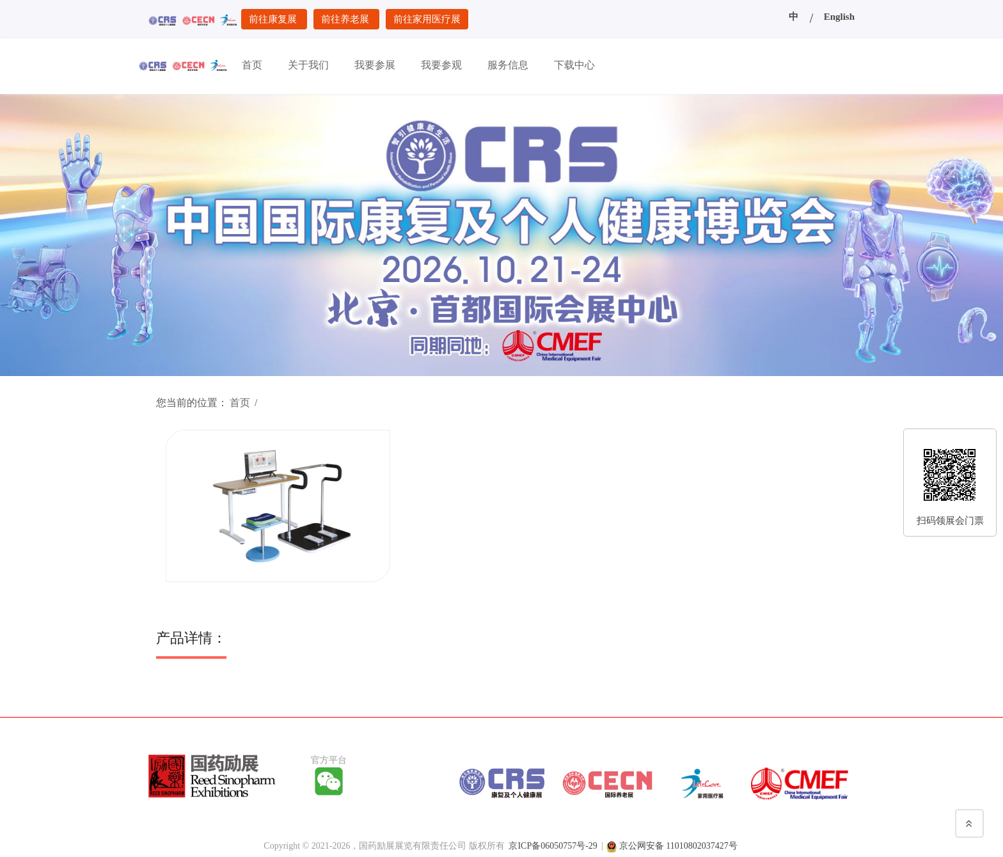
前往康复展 (274, 19)
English (839, 17)
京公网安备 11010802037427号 (678, 844)
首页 (240, 402)
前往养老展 (346, 19)
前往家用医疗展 (427, 19)
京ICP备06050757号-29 (553, 844)
